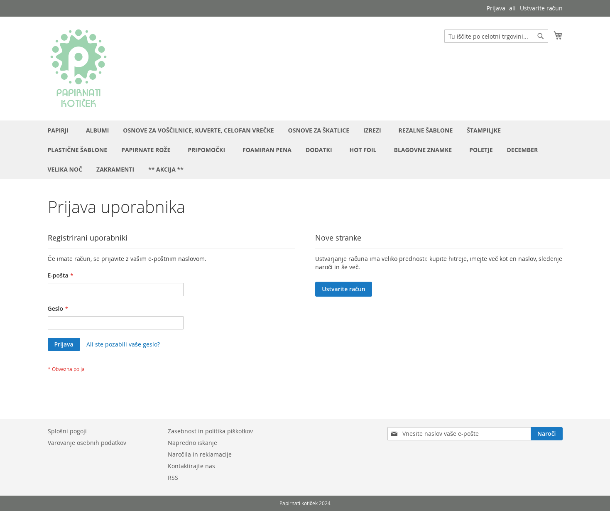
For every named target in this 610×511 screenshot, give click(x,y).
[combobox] (496, 36)
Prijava (496, 8)
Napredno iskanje (192, 443)
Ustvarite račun (541, 8)
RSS (173, 478)
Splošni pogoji (67, 431)
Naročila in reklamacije (200, 454)
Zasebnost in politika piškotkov (210, 431)
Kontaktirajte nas (191, 466)
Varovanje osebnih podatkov (87, 443)
